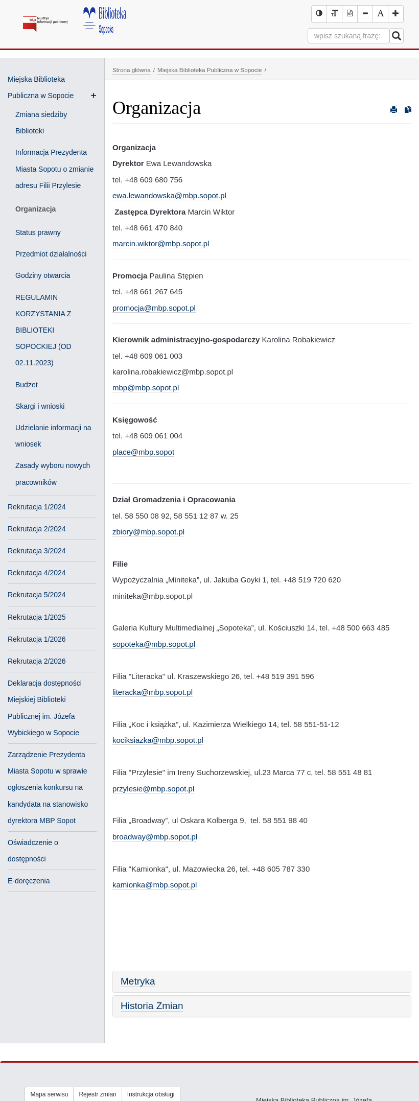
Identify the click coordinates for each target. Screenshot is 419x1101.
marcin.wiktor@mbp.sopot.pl (160, 243)
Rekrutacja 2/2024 (37, 529)
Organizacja (35, 209)
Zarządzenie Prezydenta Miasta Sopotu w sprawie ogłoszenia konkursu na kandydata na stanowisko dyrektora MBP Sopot (48, 788)
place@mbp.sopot (143, 452)
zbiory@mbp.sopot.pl (148, 531)
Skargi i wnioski (39, 406)
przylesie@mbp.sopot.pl (153, 788)
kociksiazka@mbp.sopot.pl (157, 740)
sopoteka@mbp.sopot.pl (153, 644)
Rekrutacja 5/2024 (37, 595)
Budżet (26, 385)
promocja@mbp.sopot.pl (154, 307)
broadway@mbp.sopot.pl (154, 836)
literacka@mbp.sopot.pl (152, 692)
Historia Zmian (152, 1005)
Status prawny (38, 232)
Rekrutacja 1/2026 (37, 639)
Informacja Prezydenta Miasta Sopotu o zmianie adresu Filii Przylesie (54, 168)
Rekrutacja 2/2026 (37, 661)
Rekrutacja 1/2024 (37, 507)
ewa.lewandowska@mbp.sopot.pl (169, 195)
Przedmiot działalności (50, 254)
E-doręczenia (29, 881)
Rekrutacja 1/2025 (37, 617)
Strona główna (131, 69)
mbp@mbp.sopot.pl (145, 387)
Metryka (138, 981)
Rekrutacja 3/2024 (37, 551)
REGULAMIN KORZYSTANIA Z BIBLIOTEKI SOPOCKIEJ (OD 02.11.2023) (43, 330)
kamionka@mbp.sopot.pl (154, 884)
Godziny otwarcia (42, 275)
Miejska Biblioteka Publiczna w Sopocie (209, 69)
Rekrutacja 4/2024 (37, 573)
